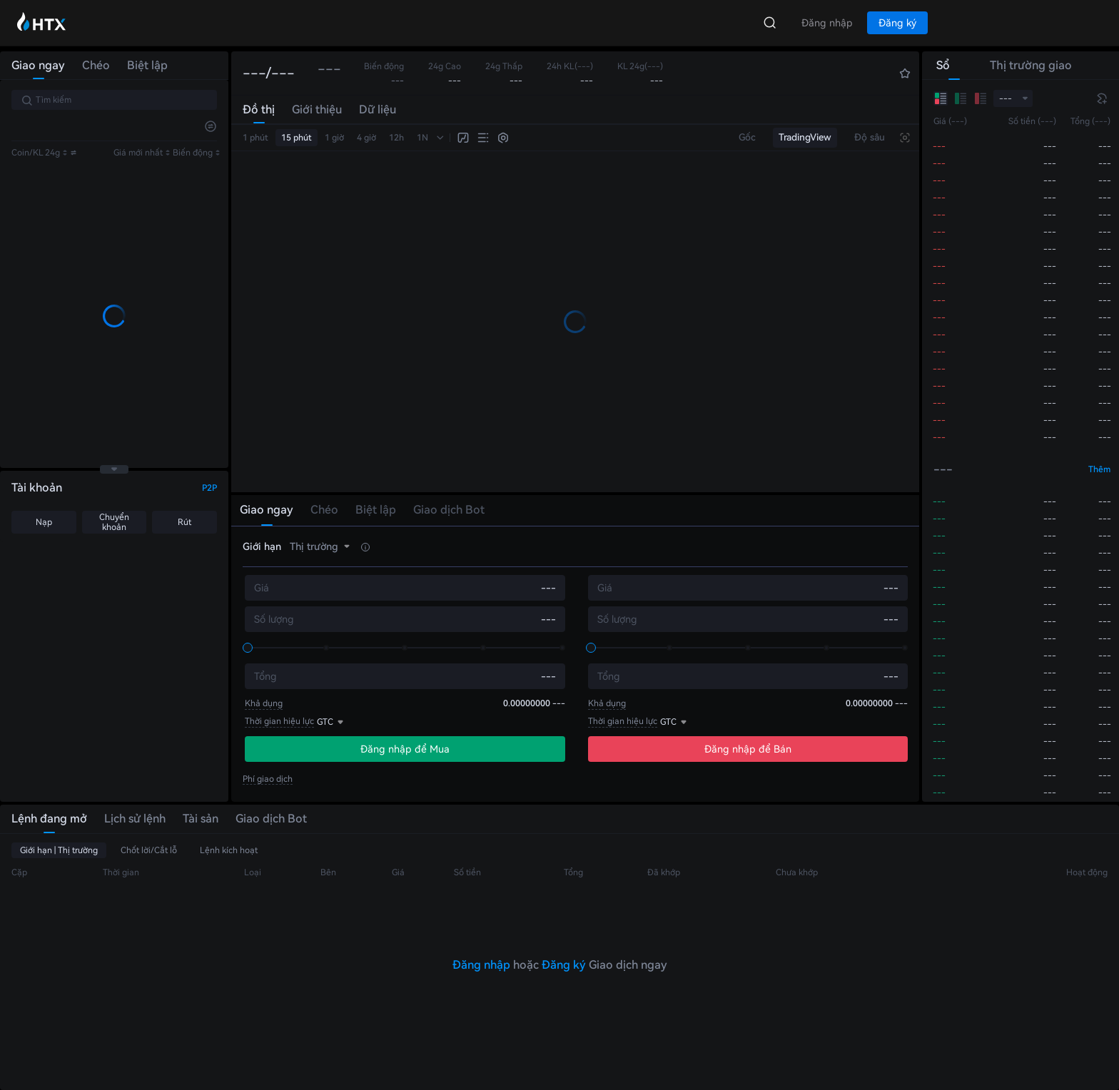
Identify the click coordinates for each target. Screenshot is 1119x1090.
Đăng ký (564, 965)
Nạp (44, 522)
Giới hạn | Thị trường (59, 850)
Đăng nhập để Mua (405, 749)
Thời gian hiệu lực (279, 721)
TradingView (805, 137)
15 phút (296, 138)
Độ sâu (869, 137)
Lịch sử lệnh (135, 818)
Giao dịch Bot (271, 818)
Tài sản (200, 818)
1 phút (255, 138)
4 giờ (366, 138)
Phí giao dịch (268, 779)
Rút (184, 522)
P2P (209, 488)
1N (422, 138)
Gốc (747, 137)
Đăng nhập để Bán (747, 749)
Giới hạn (262, 546)
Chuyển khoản (114, 522)
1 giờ (334, 138)
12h (396, 138)
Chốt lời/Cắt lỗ (149, 850)
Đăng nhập (481, 965)
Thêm (1099, 469)
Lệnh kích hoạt (229, 850)
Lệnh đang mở (49, 818)
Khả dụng (264, 703)
